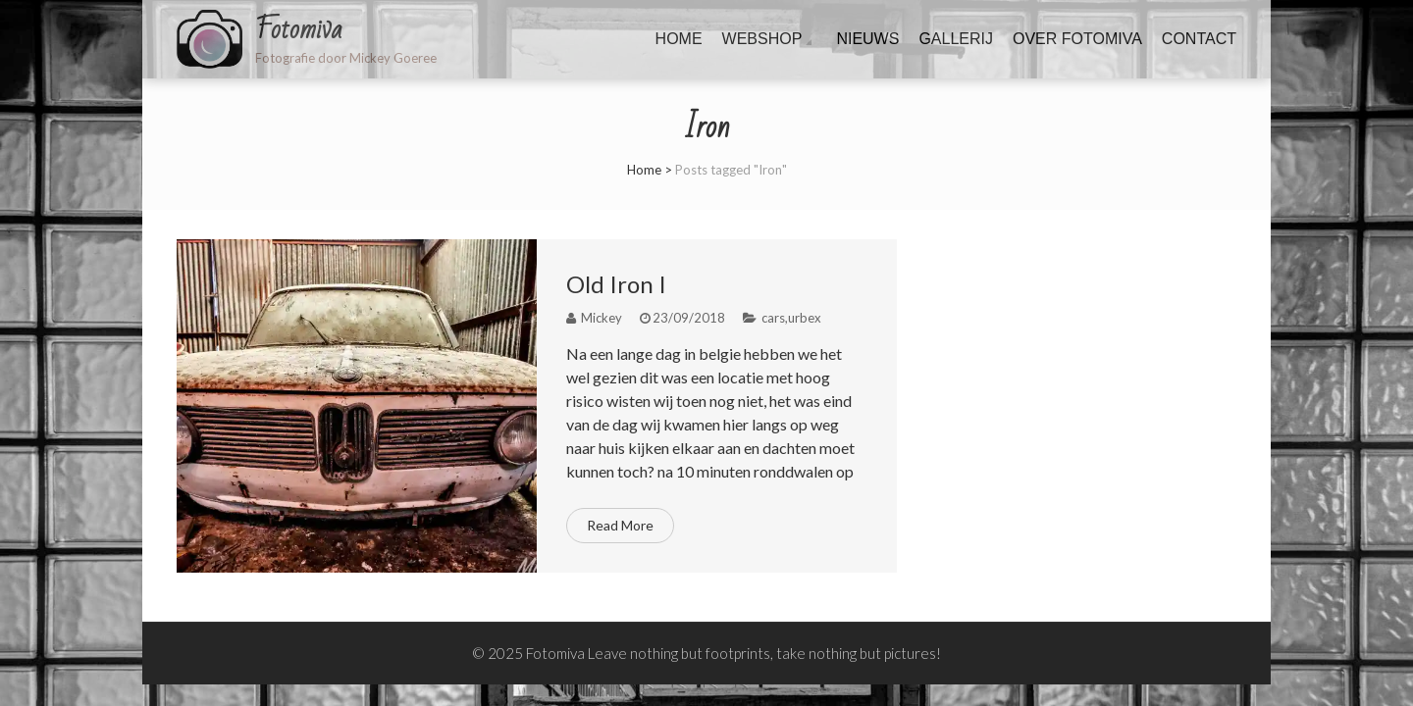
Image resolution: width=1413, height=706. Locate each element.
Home (679, 38)
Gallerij (955, 38)
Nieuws (867, 38)
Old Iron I (616, 284)
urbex (804, 318)
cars (773, 318)
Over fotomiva (1077, 38)
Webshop (762, 38)
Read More (620, 525)
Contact (1199, 38)
